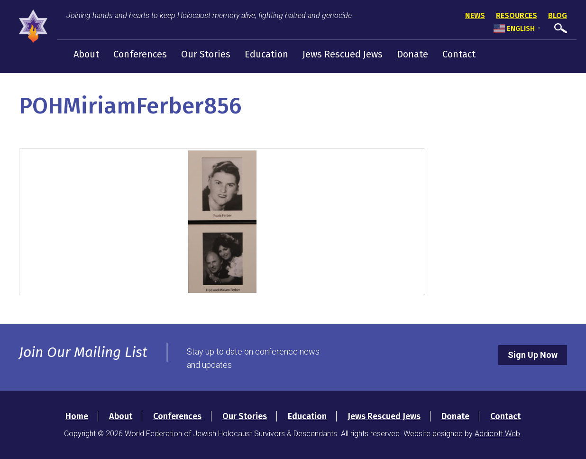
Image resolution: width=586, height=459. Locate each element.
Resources (516, 15)
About (86, 54)
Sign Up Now (533, 355)
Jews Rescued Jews (342, 54)
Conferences (140, 54)
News (475, 15)
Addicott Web (497, 433)
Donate (412, 54)
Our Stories (205, 54)
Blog (557, 15)
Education (266, 54)
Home (76, 416)
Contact (459, 54)
